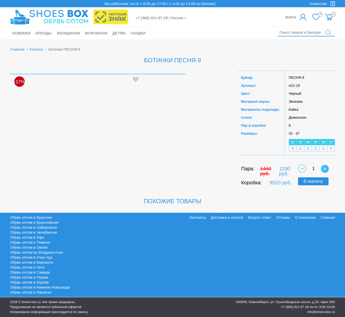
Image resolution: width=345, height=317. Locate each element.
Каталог (36, 49)
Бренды (43, 33)
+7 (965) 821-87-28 (295, 307)
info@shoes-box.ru (321, 312)
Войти (290, 17)
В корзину (313, 181)
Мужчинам (96, 33)
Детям (118, 33)
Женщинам (68, 33)
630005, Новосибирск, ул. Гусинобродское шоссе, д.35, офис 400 (285, 302)
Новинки (21, 33)
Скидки (137, 33)
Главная (17, 49)
